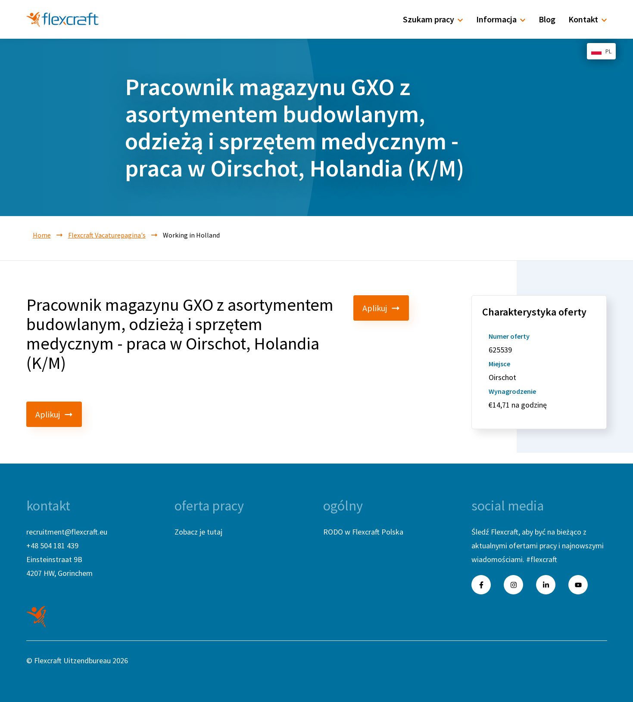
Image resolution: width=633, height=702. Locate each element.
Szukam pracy (433, 19)
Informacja (501, 19)
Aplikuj (381, 308)
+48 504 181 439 (52, 545)
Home (42, 235)
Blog (547, 19)
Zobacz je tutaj (198, 532)
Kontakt (587, 19)
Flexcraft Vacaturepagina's (107, 235)
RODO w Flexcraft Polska (363, 532)
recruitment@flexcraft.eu (66, 532)
